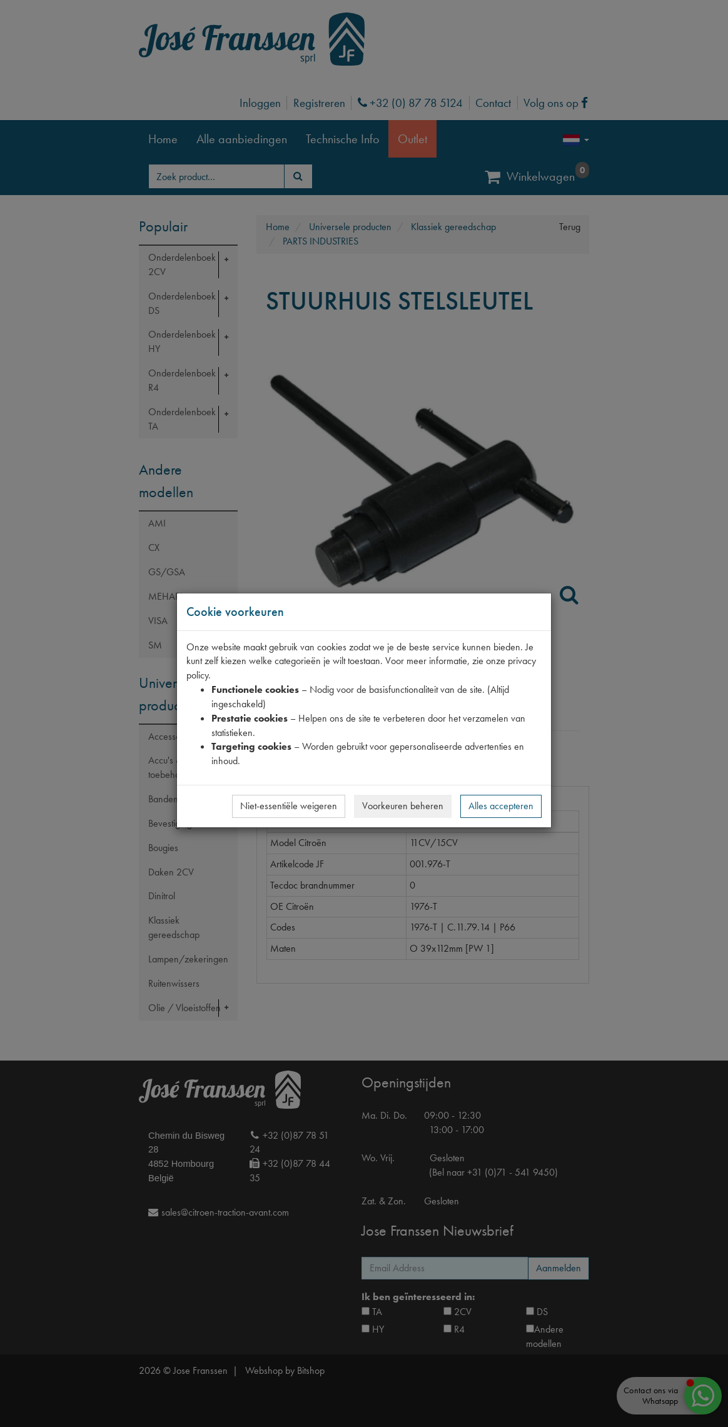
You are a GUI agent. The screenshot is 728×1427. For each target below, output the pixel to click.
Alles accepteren (500, 805)
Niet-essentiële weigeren (288, 805)
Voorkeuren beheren (402, 805)
